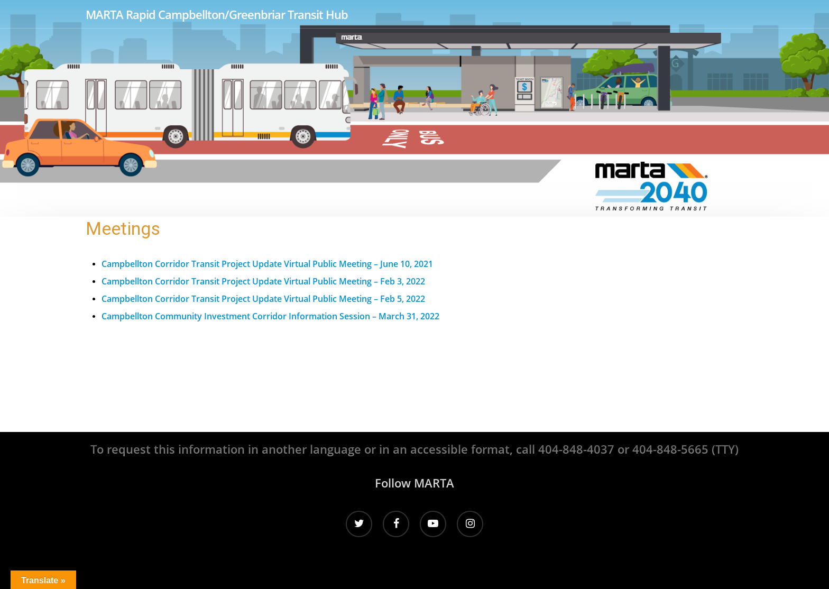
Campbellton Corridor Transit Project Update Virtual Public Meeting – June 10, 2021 (267, 264)
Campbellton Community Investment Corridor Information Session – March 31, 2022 (270, 316)
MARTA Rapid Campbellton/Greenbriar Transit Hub (217, 14)
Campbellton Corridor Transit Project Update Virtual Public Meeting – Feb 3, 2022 (263, 281)
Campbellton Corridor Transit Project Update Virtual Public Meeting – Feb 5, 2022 (263, 299)
